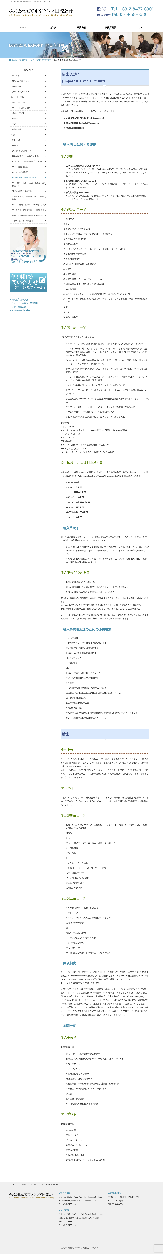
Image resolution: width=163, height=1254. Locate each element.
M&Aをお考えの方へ (20, 81)
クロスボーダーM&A (20, 92)
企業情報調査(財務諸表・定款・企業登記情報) (28, 198)
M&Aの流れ (17, 86)
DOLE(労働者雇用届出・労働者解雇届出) (28, 205)
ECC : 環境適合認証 (20, 167)
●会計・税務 (15, 140)
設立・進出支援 (18, 102)
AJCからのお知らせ (28, 1185)
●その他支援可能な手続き (20, 151)
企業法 (15, 119)
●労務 (12, 135)
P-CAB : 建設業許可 (20, 172)
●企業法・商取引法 (18, 113)
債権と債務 (16, 129)
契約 (14, 124)
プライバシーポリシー (49, 1185)
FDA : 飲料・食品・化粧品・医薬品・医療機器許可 (29, 184)
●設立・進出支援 (17, 97)
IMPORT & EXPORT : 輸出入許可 (25, 178)
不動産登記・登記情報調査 (23, 221)
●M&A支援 (14, 76)
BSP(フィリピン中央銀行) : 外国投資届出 (28, 161)
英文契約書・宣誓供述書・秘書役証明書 (28, 210)
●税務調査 (14, 145)
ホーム (13, 1185)
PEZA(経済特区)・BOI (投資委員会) (26, 156)
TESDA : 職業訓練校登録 (22, 191)
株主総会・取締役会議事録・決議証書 (27, 215)
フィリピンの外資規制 (21, 108)
